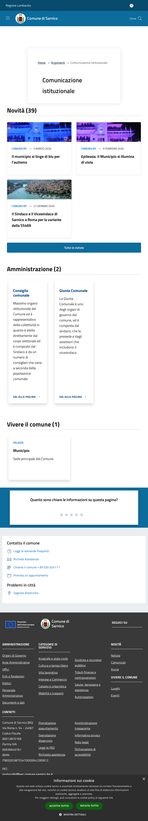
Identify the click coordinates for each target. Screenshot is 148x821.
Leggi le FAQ (47, 747)
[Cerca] (140, 18)
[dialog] (74, 798)
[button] (74, 814)
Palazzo (18, 443)
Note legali (82, 742)
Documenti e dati (13, 702)
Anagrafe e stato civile (53, 658)
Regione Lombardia (18, 5)
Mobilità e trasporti (51, 693)
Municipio (21, 450)
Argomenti (58, 62)
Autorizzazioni (84, 697)
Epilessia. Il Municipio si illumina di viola (107, 159)
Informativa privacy (87, 735)
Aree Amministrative (16, 662)
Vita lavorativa (48, 672)
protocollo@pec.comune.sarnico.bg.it (27, 774)
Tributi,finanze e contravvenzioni (85, 675)
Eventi (115, 695)
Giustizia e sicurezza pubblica (88, 663)
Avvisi (115, 669)
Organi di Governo (14, 655)
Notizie (115, 655)
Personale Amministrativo (12, 693)
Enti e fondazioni (13, 676)
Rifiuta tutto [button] (89, 805)
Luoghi (115, 688)
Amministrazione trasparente (86, 726)
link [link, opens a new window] (111, 797)
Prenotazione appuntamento (48, 726)
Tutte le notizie (74, 247)
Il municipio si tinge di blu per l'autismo (36, 159)
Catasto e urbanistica (52, 686)
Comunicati (19, 148)
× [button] (143, 779)
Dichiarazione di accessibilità (85, 752)
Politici (6, 683)
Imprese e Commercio (53, 679)
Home (41, 62)
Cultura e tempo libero (53, 665)
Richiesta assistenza (52, 754)
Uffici (5, 669)
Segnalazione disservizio (47, 738)
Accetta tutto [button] (59, 806)
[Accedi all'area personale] (131, 5)
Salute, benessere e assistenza (87, 687)
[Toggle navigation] (7, 18)
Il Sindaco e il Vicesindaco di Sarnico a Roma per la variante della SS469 (36, 219)
